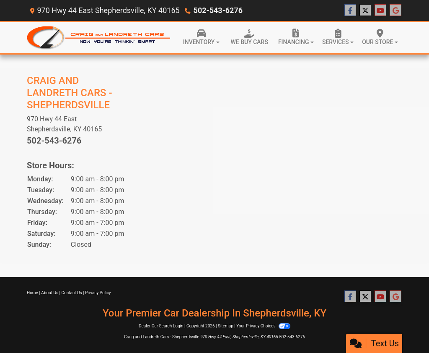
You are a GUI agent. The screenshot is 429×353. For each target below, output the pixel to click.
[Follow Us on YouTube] (380, 10)
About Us (49, 292)
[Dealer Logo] (99, 38)
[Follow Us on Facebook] (350, 10)
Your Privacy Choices (263, 326)
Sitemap (225, 326)
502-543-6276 (218, 10)
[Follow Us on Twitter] (365, 10)
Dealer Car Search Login (161, 326)
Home (32, 292)
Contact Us (72, 292)
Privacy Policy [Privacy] (98, 292)
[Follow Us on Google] (395, 10)
